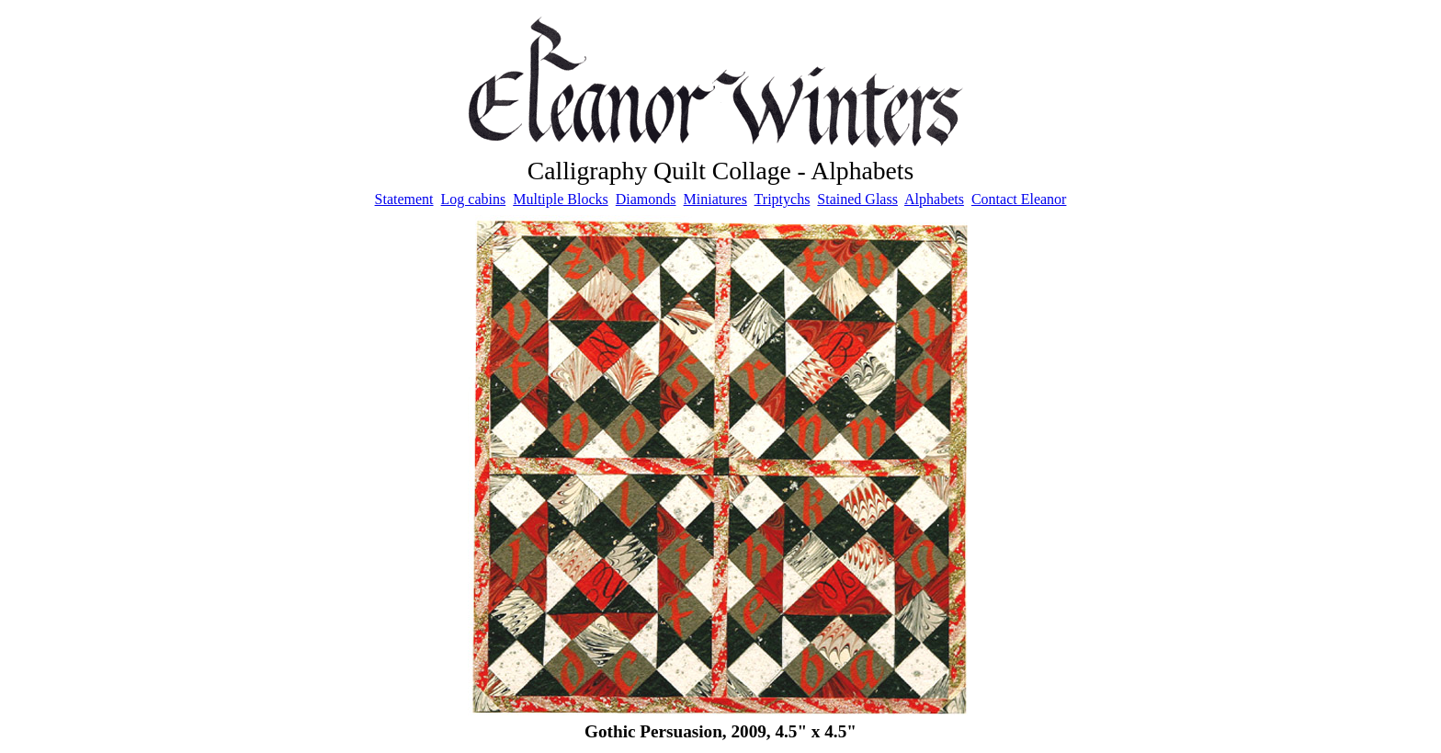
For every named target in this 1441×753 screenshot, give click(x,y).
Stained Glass (857, 199)
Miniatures (715, 199)
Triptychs (783, 199)
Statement (404, 199)
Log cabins (473, 199)
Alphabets (934, 199)
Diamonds (646, 199)
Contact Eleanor (1019, 199)
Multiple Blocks (560, 199)
